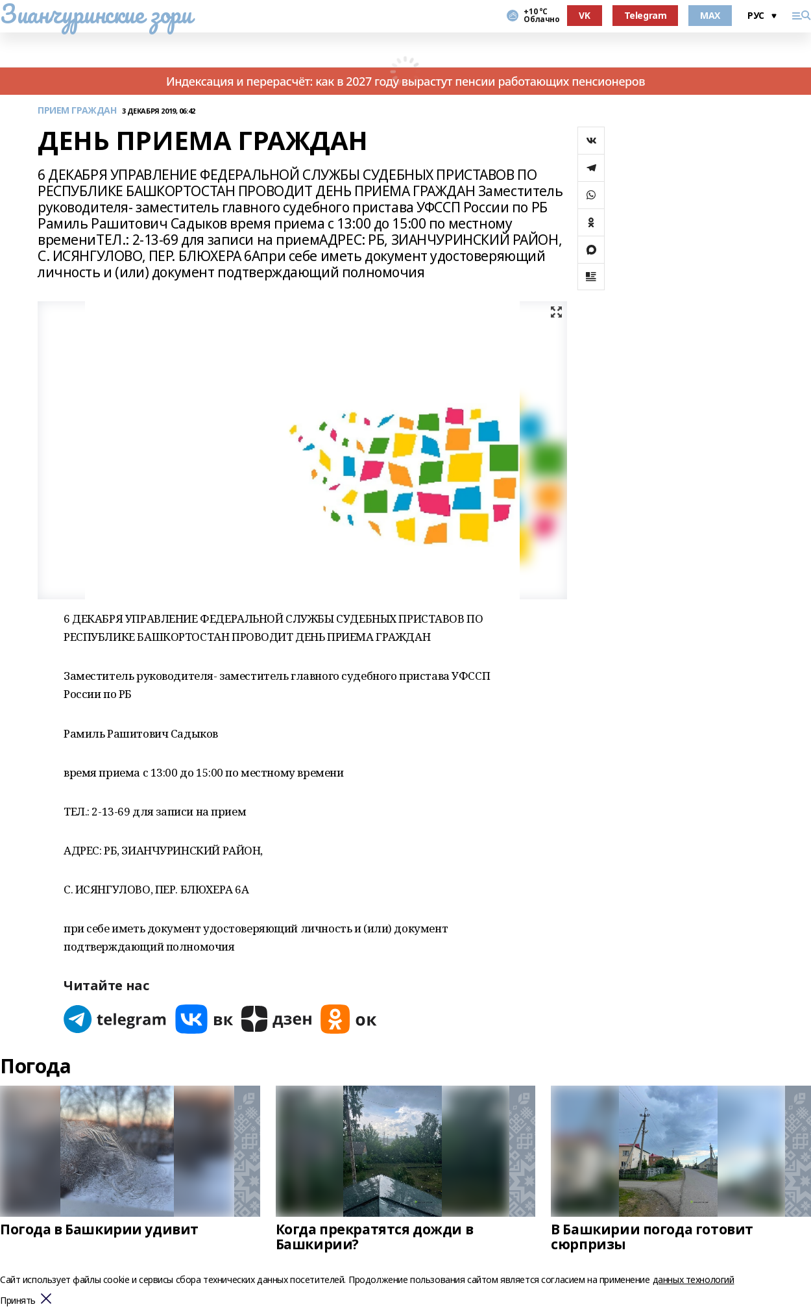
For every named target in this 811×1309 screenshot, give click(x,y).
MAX (710, 15)
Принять (18, 1300)
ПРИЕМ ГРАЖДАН (77, 110)
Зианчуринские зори (95, 13)
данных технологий (693, 1279)
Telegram (645, 15)
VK (584, 15)
